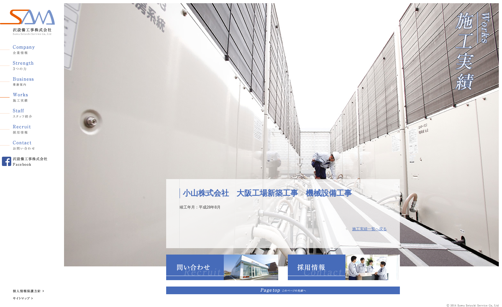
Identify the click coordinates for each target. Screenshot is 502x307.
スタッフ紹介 (24, 112)
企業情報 (24, 48)
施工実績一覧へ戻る (369, 229)
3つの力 (24, 64)
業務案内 (24, 80)
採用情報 (24, 128)
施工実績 (24, 96)
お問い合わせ (24, 144)
